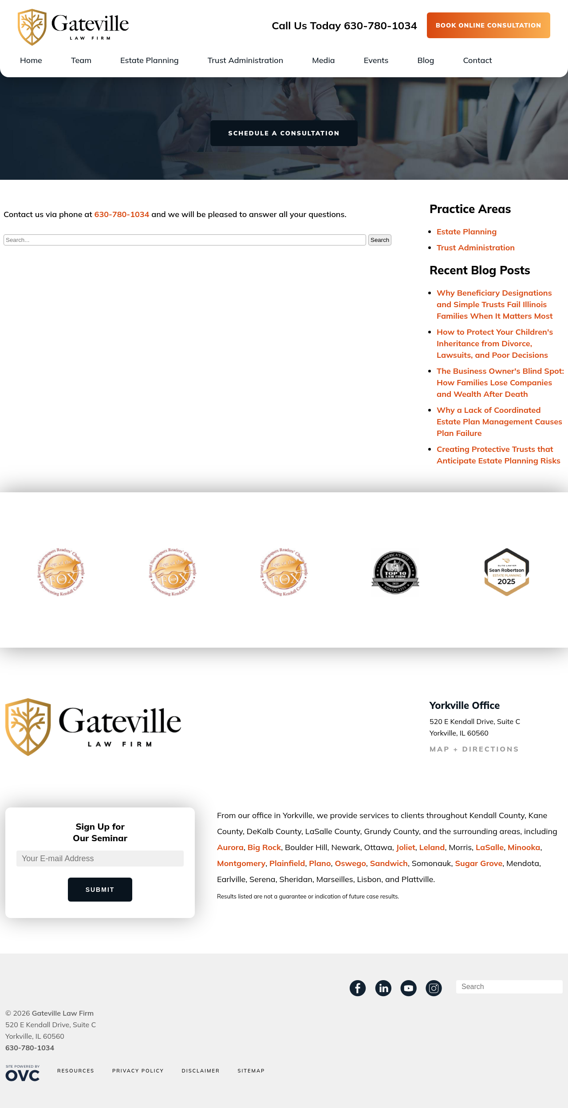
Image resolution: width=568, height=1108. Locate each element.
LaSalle (490, 847)
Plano (320, 863)
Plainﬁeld (287, 863)
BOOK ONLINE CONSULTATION (488, 25)
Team (81, 60)
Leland (432, 847)
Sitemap (251, 1070)
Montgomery (241, 863)
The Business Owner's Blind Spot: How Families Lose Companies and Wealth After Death (500, 382)
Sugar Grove (478, 863)
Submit (100, 889)
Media (323, 60)
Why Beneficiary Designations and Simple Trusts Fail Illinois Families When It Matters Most (494, 304)
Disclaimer (200, 1070)
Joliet (405, 847)
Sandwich (389, 863)
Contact (477, 60)
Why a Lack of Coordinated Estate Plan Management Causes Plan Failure (499, 421)
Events (376, 60)
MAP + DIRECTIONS (475, 748)
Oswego (350, 863)
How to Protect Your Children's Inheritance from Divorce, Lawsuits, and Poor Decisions (495, 343)
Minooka (524, 847)
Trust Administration (246, 60)
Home (31, 60)
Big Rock (264, 847)
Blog (425, 60)
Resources (76, 1070)
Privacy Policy (138, 1070)
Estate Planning (149, 60)
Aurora (230, 847)
